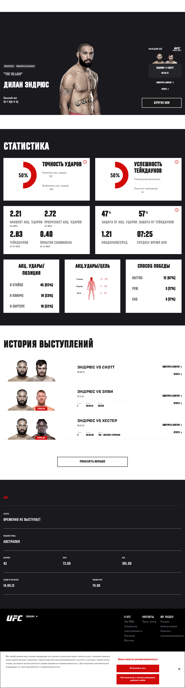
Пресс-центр (149, 621)
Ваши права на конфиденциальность (138, 659)
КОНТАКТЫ (148, 617)
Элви (107, 393)
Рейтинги (27, 13)
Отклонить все (138, 668)
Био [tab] (5, 498)
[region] (92, 669)
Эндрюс (86, 368)
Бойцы (42, 13)
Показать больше (92, 462)
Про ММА (129, 621)
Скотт (108, 368)
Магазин (163, 13)
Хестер (109, 422)
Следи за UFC (145, 13)
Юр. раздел (166, 617)
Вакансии (129, 636)
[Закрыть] (179, 669)
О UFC (127, 617)
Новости (57, 13)
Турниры (11, 13)
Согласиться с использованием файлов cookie (138, 679)
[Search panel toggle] (173, 13)
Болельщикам (125, 13)
